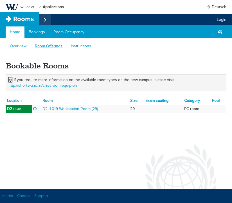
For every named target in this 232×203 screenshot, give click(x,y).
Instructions (81, 46)
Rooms (23, 19)
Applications (53, 7)
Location (14, 100)
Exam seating (156, 100)
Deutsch (219, 7)
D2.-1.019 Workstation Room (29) (70, 108)
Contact (23, 195)
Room (47, 100)
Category (192, 100)
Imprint (7, 195)
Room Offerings (48, 46)
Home (15, 32)
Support (41, 195)
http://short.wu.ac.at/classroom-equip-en (42, 85)
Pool (216, 100)
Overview (18, 46)
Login (221, 19)
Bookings (37, 32)
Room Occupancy (68, 32)
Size (134, 100)
